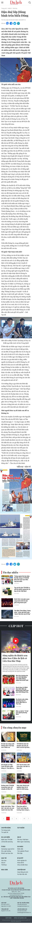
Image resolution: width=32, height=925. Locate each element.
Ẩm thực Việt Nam (22, 841)
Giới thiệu (9, 920)
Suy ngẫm (20, 829)
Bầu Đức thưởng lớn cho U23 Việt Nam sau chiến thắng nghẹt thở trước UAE (22, 679)
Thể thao (4, 867)
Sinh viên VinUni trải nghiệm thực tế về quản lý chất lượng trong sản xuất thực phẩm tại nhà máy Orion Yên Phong (23, 788)
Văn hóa (15, 8)
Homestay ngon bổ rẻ (7, 850)
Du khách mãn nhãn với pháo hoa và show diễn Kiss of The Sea (22, 702)
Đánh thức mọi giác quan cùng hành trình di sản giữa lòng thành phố (21, 601)
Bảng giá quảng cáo (20, 920)
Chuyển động (6, 829)
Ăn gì (19, 838)
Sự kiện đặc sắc (22, 876)
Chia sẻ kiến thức (22, 867)
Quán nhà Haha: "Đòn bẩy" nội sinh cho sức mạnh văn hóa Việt (7, 809)
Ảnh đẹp (19, 855)
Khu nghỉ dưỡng (6, 853)
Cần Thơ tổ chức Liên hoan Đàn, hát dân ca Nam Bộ (23, 767)
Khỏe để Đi (20, 864)
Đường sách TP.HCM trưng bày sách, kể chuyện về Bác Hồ (7, 788)
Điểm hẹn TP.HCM (6, 841)
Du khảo (20, 848)
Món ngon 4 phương (23, 843)
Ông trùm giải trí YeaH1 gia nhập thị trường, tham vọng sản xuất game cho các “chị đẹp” (24, 809)
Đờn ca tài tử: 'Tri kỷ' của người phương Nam (22, 713)
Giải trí (9, 8)
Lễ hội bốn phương (7, 843)
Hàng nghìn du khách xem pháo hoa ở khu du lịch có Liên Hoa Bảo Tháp (15, 659)
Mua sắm (4, 872)
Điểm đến (20, 850)
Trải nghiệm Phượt (23, 853)
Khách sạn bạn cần (7, 855)
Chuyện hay (21, 872)
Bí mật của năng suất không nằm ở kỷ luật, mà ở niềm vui (7, 746)
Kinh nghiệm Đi (22, 862)
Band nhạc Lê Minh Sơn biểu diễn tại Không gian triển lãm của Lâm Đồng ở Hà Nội (22, 690)
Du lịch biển (5, 838)
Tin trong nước (5, 831)
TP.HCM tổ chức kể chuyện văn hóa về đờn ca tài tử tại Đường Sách (24, 746)
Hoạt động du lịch (22, 874)
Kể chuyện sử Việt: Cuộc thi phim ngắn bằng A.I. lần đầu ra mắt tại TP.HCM (7, 767)
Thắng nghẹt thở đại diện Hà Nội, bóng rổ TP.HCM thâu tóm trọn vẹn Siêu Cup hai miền (22, 579)
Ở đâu (3, 848)
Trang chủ (4, 8)
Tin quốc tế (4, 834)
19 (24, 820)
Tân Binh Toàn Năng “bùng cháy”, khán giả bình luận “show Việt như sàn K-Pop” (22, 613)
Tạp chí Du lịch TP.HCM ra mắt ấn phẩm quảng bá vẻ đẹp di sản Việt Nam (22, 590)
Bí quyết (20, 860)
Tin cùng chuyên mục (14, 728)
